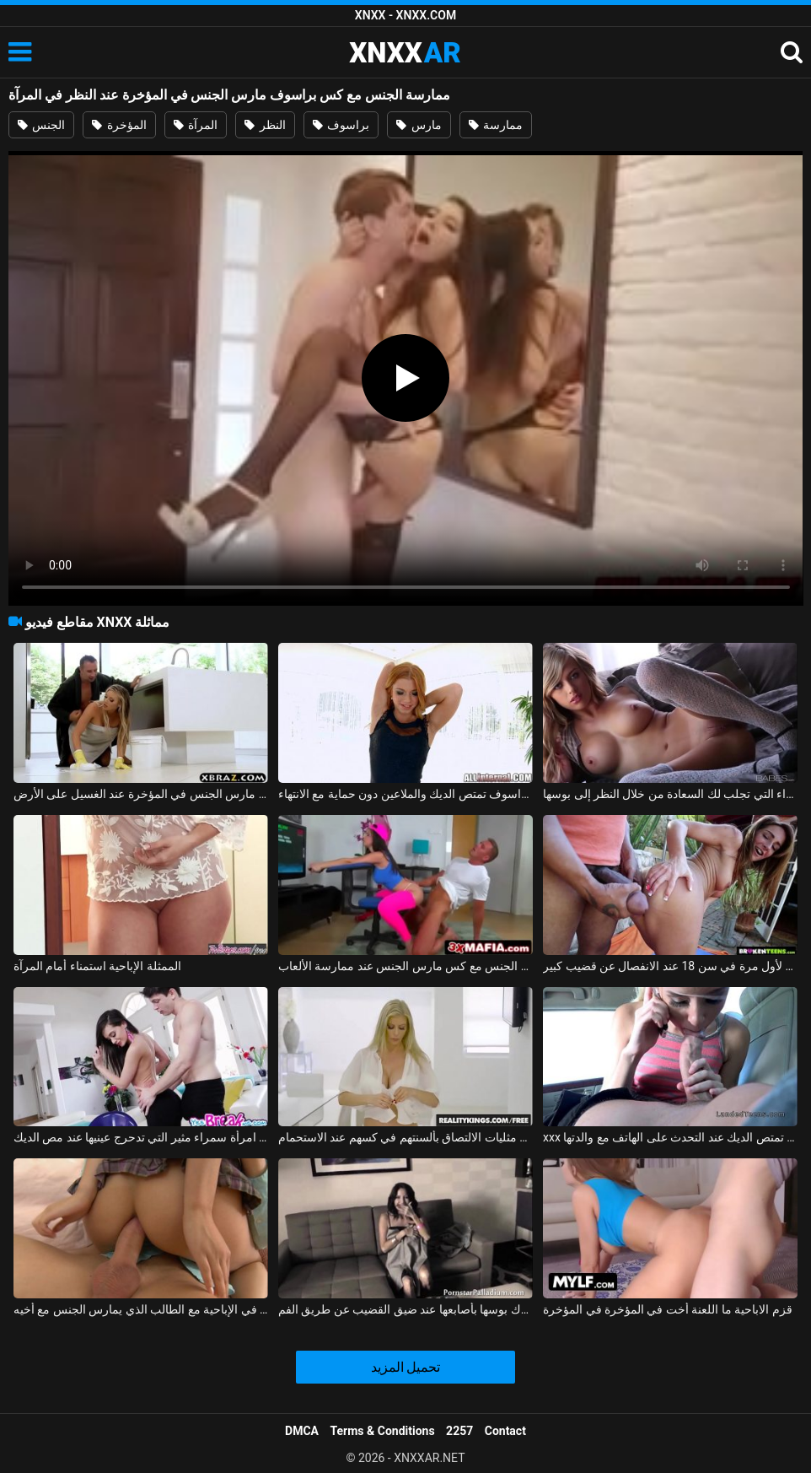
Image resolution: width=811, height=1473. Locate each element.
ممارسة (496, 125)
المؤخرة (119, 125)
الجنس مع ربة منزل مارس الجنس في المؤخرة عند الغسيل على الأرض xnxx (140, 794)
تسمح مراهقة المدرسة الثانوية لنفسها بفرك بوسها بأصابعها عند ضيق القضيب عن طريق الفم (405, 1309)
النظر (264, 125)
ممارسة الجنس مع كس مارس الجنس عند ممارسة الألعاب (405, 966)
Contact (505, 1431)
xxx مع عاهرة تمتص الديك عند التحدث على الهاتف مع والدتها (670, 1137)
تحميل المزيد (406, 1367)
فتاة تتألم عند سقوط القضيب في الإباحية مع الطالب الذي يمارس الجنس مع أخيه (140, 1309)
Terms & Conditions (382, 1431)
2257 (459, 1431)
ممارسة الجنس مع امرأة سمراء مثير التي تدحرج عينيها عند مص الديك (140, 1137)
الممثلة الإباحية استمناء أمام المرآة (97, 966)
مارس (418, 125)
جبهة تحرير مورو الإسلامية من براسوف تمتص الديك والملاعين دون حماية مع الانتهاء (405, 794)
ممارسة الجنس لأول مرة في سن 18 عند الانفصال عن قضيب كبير (670, 966)
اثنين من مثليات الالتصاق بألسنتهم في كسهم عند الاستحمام (405, 1137)
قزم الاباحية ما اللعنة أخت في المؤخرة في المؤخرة (667, 1309)
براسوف (341, 125)
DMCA (302, 1431)
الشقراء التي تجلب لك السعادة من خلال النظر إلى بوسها (670, 794)
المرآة (196, 125)
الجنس (41, 125)
